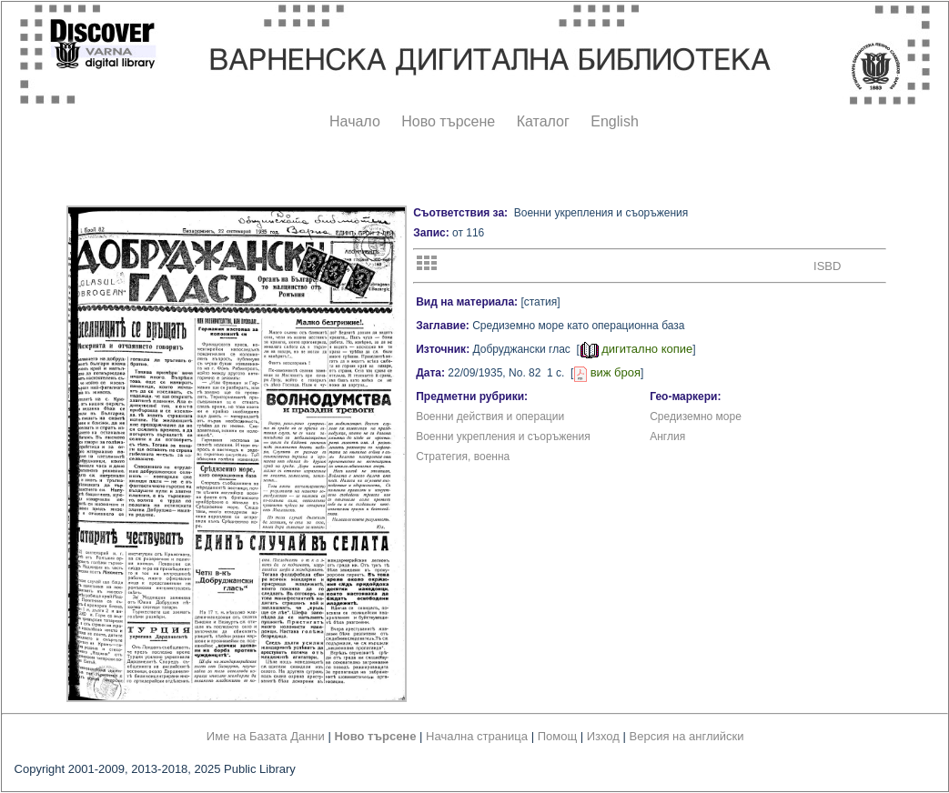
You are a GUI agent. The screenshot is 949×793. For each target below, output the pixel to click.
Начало (354, 121)
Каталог (543, 121)
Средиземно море (696, 416)
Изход (603, 736)
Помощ (557, 736)
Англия (667, 436)
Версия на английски (687, 736)
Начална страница (477, 736)
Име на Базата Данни (266, 736)
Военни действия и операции (490, 416)
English (614, 121)
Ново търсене (448, 121)
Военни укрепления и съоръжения (503, 436)
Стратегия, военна (463, 456)
